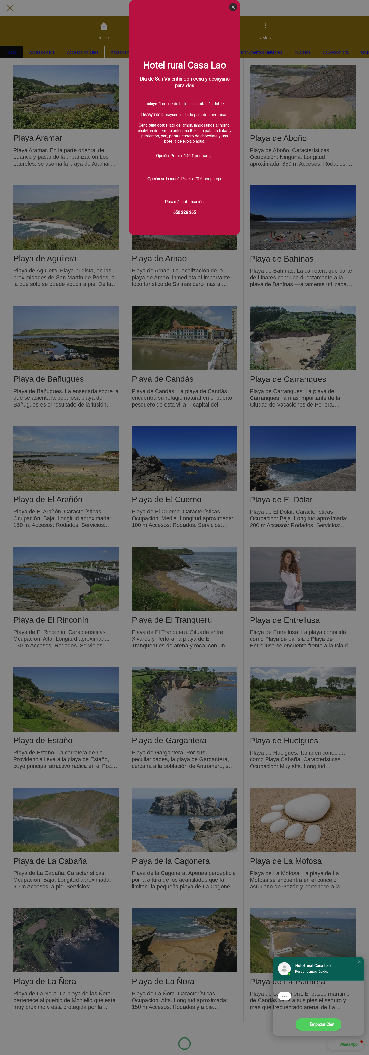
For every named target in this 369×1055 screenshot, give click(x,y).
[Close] (233, 7)
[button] (359, 961)
